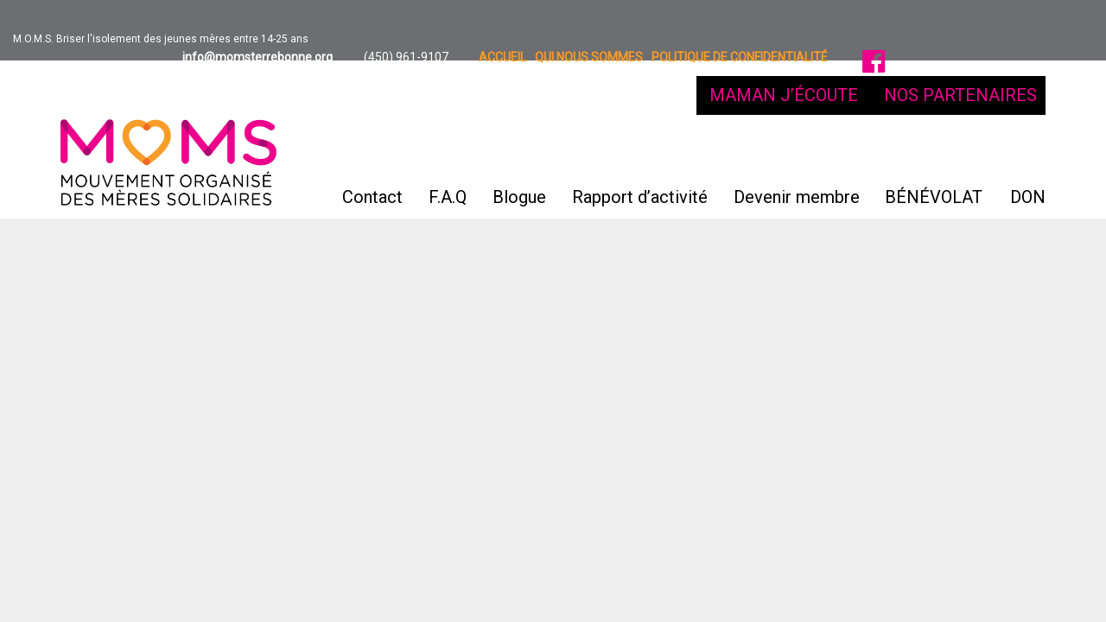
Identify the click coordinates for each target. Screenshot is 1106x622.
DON (1028, 197)
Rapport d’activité (640, 151)
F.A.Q (448, 151)
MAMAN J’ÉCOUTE (783, 95)
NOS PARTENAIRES (960, 95)
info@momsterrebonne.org (256, 57)
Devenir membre (797, 151)
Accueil (502, 57)
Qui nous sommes (589, 57)
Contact (372, 151)
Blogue (519, 151)
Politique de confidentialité (740, 57)
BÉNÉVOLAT (933, 197)
